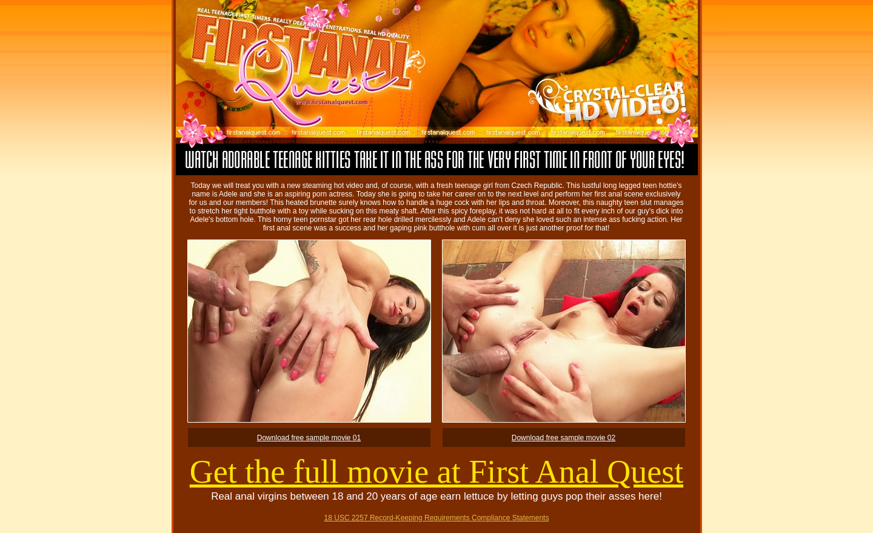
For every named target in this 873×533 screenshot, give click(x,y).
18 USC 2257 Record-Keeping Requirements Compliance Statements (436, 518)
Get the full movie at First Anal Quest (436, 472)
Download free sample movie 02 (563, 438)
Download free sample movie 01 (309, 438)
